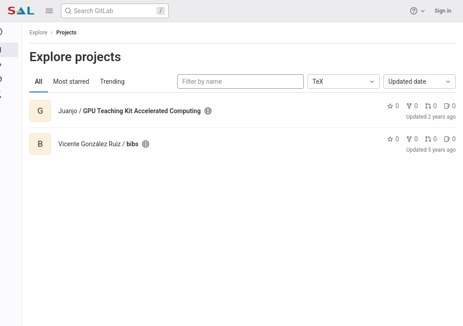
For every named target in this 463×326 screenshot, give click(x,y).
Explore (42, 32)
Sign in (443, 11)
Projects (70, 32)
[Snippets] (12, 94)
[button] (49, 11)
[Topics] (12, 79)
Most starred (75, 81)
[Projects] (12, 50)
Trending (115, 81)
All (42, 81)
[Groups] (12, 65)
